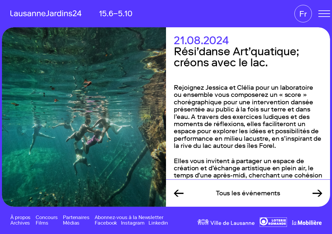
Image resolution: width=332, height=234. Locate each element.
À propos (20, 217)
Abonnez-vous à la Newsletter (129, 217)
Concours (46, 217)
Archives (20, 223)
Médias (71, 223)
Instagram (132, 223)
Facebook (106, 223)
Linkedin (158, 223)
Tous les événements (248, 193)
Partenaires (76, 217)
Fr (303, 14)
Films (42, 223)
